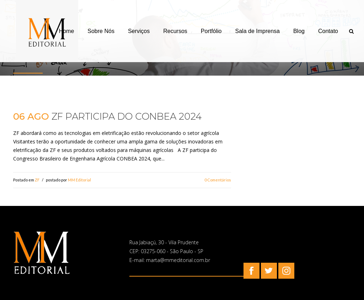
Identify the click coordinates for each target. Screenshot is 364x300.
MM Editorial (79, 180)
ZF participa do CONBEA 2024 (127, 116)
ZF (37, 180)
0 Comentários (217, 180)
